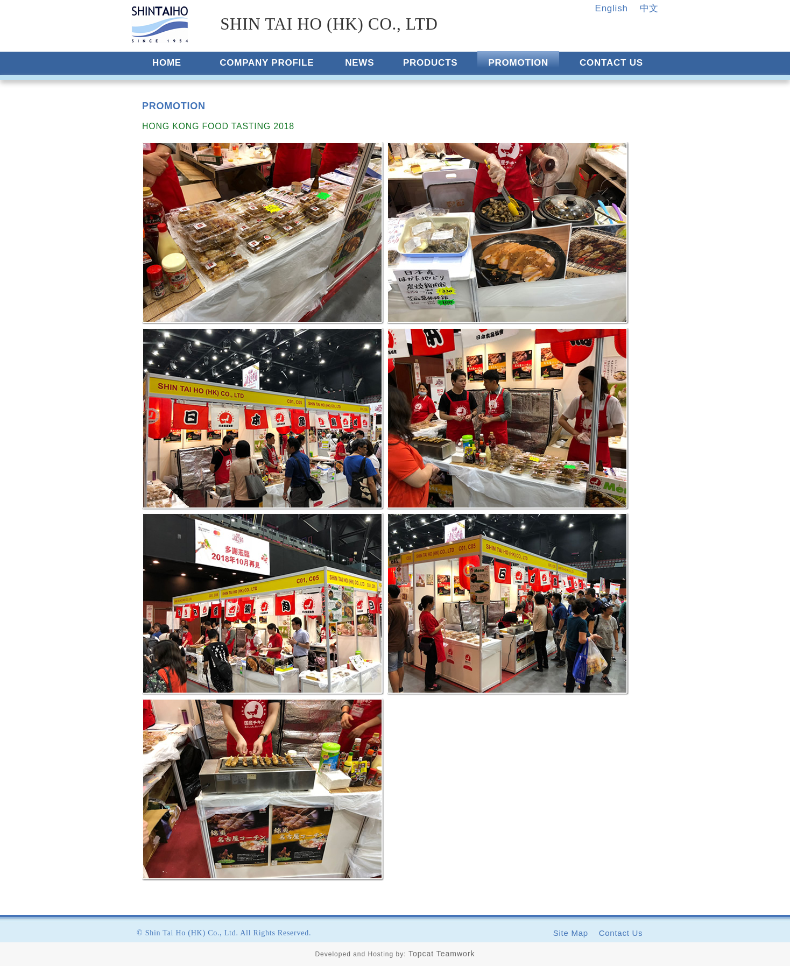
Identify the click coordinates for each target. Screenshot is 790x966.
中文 (649, 8)
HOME (166, 63)
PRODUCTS (430, 63)
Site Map (570, 932)
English (611, 8)
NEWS (359, 63)
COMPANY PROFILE (267, 63)
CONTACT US (611, 63)
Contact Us (621, 932)
